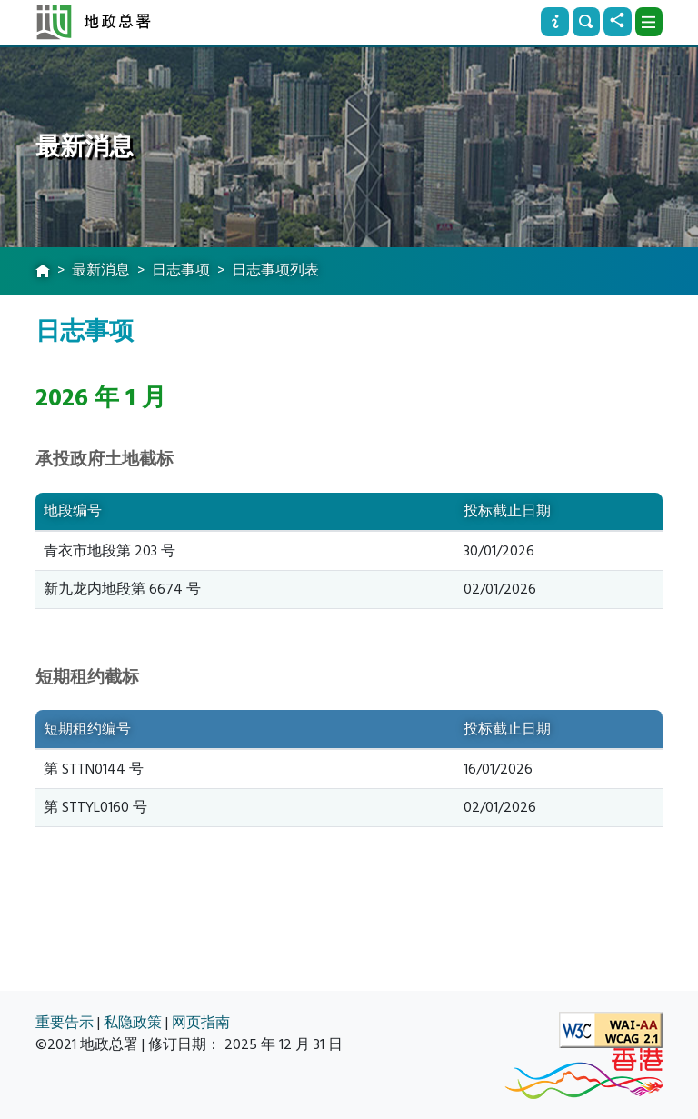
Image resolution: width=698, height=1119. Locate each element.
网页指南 (201, 1023)
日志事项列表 (275, 270)
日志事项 (181, 270)
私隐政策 (133, 1023)
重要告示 (64, 1023)
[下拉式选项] (649, 21)
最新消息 (101, 270)
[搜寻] (586, 21)
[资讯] (554, 21)
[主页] (42, 272)
